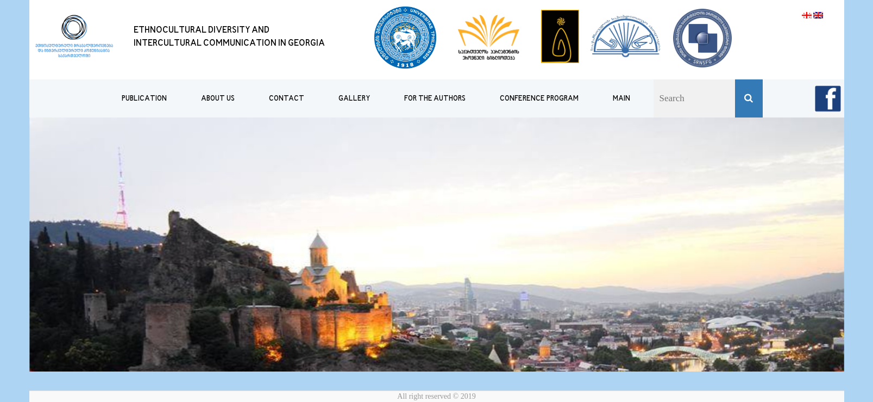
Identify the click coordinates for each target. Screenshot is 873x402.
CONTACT (286, 99)
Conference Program (539, 99)
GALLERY (354, 99)
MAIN (621, 99)
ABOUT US (218, 99)
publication (144, 99)
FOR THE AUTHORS (435, 99)
